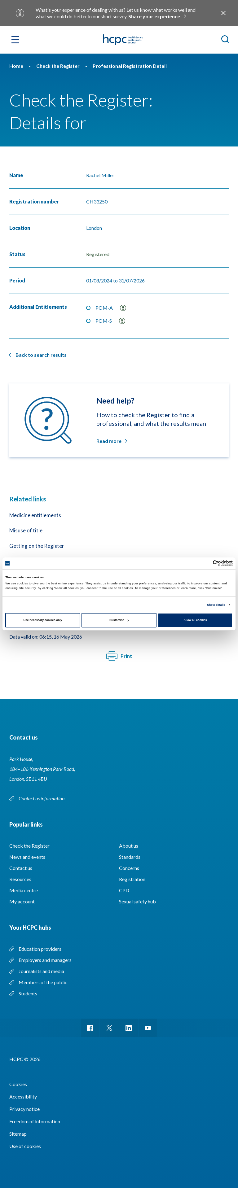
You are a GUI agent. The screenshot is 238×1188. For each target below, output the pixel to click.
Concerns (129, 868)
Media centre (23, 890)
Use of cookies (25, 1146)
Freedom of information (34, 1121)
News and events (27, 857)
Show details (216, 604)
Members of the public (43, 982)
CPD (124, 890)
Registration (132, 879)
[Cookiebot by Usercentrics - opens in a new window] (205, 563)
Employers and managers (45, 960)
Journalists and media (41, 971)
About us (128, 846)
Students (28, 993)
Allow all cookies (195, 620)
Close (223, 13)
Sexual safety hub (137, 901)
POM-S (110, 321)
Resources (20, 879)
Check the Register (29, 846)
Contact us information (42, 798)
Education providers (40, 949)
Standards (129, 857)
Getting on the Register (36, 546)
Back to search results (41, 355)
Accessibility (23, 1096)
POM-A (110, 308)
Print (119, 656)
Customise (119, 620)
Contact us (20, 868)
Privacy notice (24, 1109)
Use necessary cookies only (43, 620)
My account (22, 901)
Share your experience (154, 16)
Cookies (18, 1084)
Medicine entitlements (35, 515)
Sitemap (18, 1134)
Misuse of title (25, 530)
